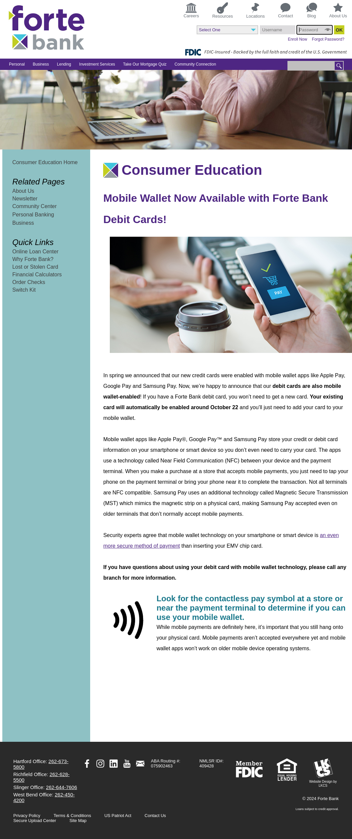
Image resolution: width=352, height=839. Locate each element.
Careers (191, 10)
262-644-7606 (61, 787)
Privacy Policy (26, 815)
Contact (285, 10)
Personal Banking (33, 214)
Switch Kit (24, 290)
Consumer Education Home (45, 162)
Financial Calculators (37, 274)
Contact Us (155, 815)
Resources (222, 10)
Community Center (34, 206)
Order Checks (28, 282)
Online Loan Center (35, 251)
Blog (311, 10)
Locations (255, 10)
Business (23, 223)
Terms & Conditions (72, 815)
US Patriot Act (117, 815)
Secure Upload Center (34, 820)
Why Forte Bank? (33, 259)
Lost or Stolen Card (35, 267)
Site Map (78, 820)
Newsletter (25, 198)
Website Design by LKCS (323, 772)
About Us (338, 10)
